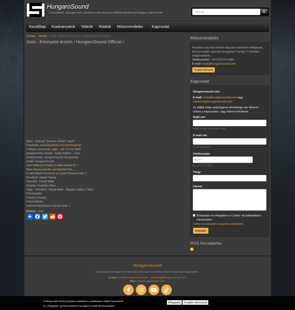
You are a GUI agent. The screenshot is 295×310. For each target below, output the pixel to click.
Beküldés (200, 230)
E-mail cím (200, 135)
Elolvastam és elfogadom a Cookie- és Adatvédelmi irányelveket (227, 217)
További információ (203, 70)
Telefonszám (201, 153)
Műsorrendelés (130, 26)
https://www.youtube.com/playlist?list (49, 169)
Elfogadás (174, 302)
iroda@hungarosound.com (219, 63)
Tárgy (197, 171)
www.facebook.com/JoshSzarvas (60, 145)
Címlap (30, 35)
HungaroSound (68, 6)
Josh (41, 211)
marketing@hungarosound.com (212, 101)
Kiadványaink (63, 26)
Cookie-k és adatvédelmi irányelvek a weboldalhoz (218, 224)
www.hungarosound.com (151, 281)
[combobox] (197, 160)
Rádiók (105, 26)
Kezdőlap (37, 26)
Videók (87, 26)
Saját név (199, 116)
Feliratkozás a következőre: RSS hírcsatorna (191, 249)
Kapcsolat (160, 26)
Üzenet (197, 186)
